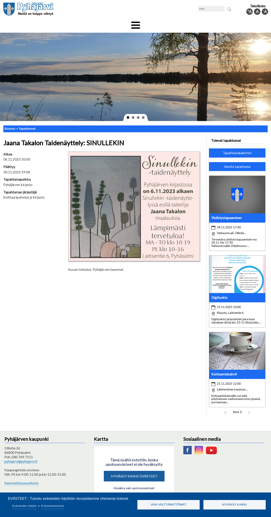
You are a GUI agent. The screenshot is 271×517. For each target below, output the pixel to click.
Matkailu (159, 24)
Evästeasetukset (52, 506)
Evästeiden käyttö (24, 506)
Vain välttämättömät (168, 504)
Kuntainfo (233, 24)
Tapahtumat (27, 125)
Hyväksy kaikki (234, 504)
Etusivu (9, 125)
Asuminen (38, 24)
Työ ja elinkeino (185, 24)
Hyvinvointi (136, 24)
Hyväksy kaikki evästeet (134, 473)
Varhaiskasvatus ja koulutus (74, 24)
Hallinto (211, 24)
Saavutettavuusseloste (21, 480)
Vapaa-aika (111, 24)
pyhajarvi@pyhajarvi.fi (20, 458)
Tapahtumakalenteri (237, 150)
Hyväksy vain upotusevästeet (134, 485)
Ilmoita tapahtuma (237, 163)
